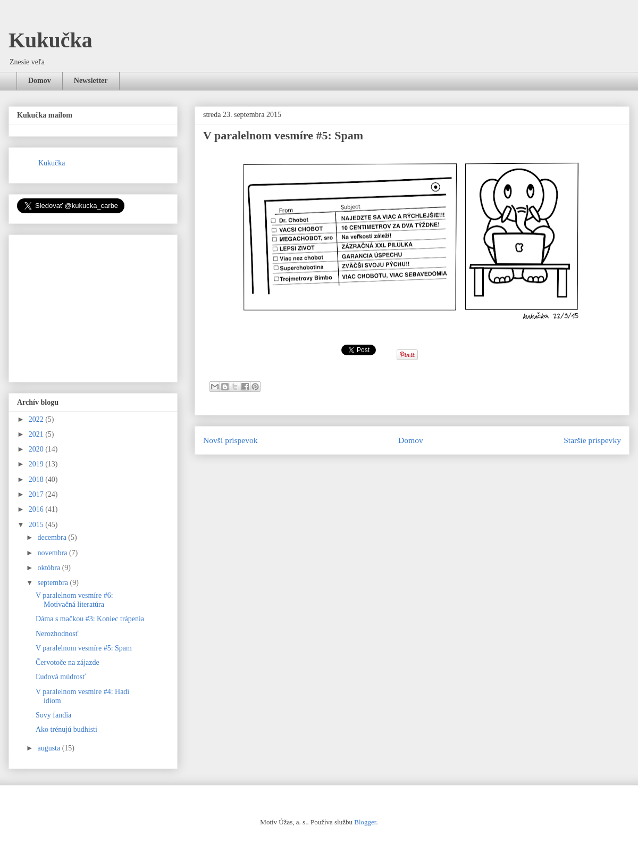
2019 (37, 464)
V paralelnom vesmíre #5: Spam (84, 648)
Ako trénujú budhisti (66, 729)
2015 (37, 525)
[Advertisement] (97, 305)
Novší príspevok (230, 440)
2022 (37, 419)
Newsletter (91, 81)
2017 (37, 494)
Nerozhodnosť (57, 634)
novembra (53, 553)
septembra (53, 583)
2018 (37, 479)
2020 (37, 449)
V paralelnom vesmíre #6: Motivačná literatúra (74, 599)
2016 (37, 509)
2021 (37, 434)
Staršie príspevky (592, 440)
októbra (49, 568)
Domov (39, 81)
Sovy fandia (53, 715)
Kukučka (51, 40)
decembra (52, 537)
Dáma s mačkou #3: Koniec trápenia (90, 619)
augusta (49, 748)
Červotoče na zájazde (67, 662)
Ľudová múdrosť (61, 677)
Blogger (365, 822)
